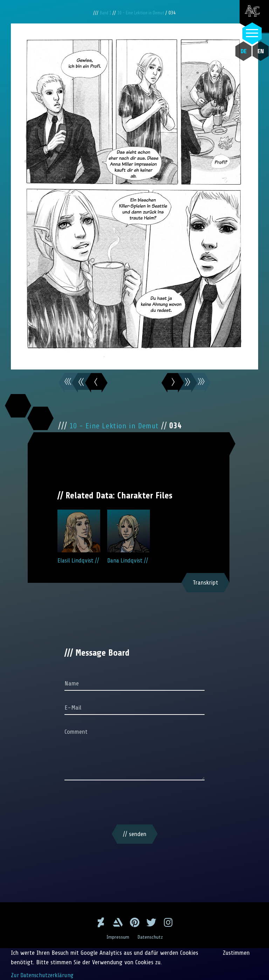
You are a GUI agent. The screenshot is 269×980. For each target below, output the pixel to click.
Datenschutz (151, 937)
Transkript (205, 591)
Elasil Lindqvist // (78, 541)
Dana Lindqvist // (128, 541)
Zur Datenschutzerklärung (43, 975)
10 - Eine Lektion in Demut (143, 12)
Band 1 (103, 12)
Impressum (117, 937)
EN (257, 51)
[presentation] (134, 813)
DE (240, 51)
